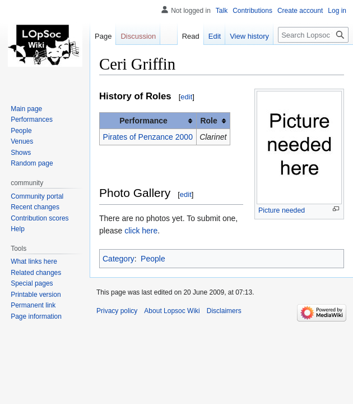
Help (18, 229)
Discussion (138, 36)
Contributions (252, 11)
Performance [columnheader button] (143, 120)
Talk (221, 11)
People (153, 258)
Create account (300, 11)
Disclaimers (224, 311)
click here (140, 230)
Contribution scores (39, 218)
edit (186, 97)
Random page (32, 163)
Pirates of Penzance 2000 (148, 136)
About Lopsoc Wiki (171, 311)
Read (190, 36)
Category (118, 258)
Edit (214, 36)
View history (249, 36)
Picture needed (281, 210)
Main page (26, 109)
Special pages (32, 283)
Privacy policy (116, 311)
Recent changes (35, 207)
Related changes (36, 273)
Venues (22, 141)
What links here (34, 261)
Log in (337, 11)
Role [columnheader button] (208, 120)
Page (103, 36)
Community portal (37, 196)
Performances (32, 119)
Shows (21, 153)
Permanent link (33, 305)
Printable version (36, 295)
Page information (36, 316)
